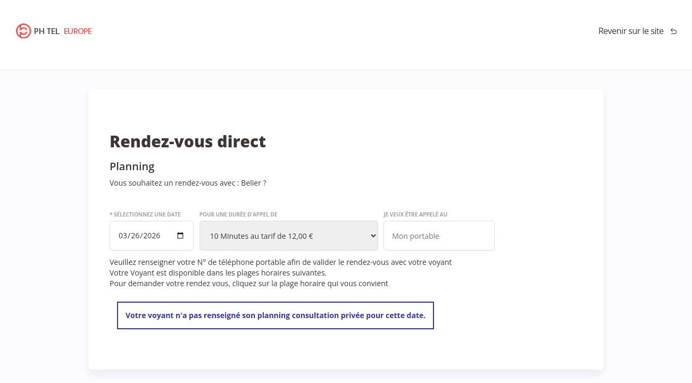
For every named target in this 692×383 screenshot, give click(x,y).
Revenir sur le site (631, 31)
